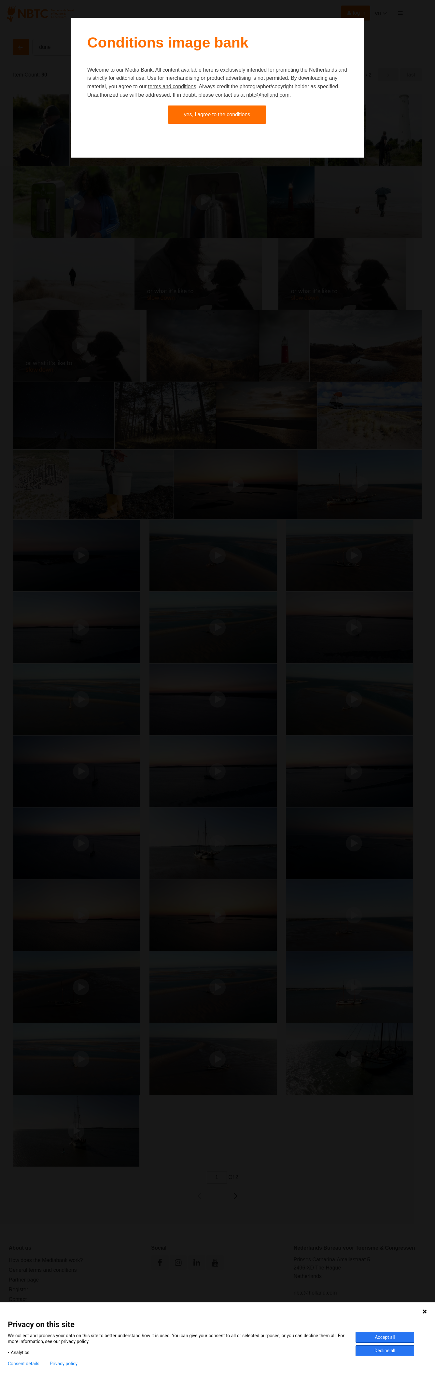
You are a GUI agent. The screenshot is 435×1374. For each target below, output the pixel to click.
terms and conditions (172, 86)
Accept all (385, 1337)
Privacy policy (63, 1363)
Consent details (23, 1363)
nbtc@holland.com (267, 95)
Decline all (384, 1350)
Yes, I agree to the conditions (217, 114)
